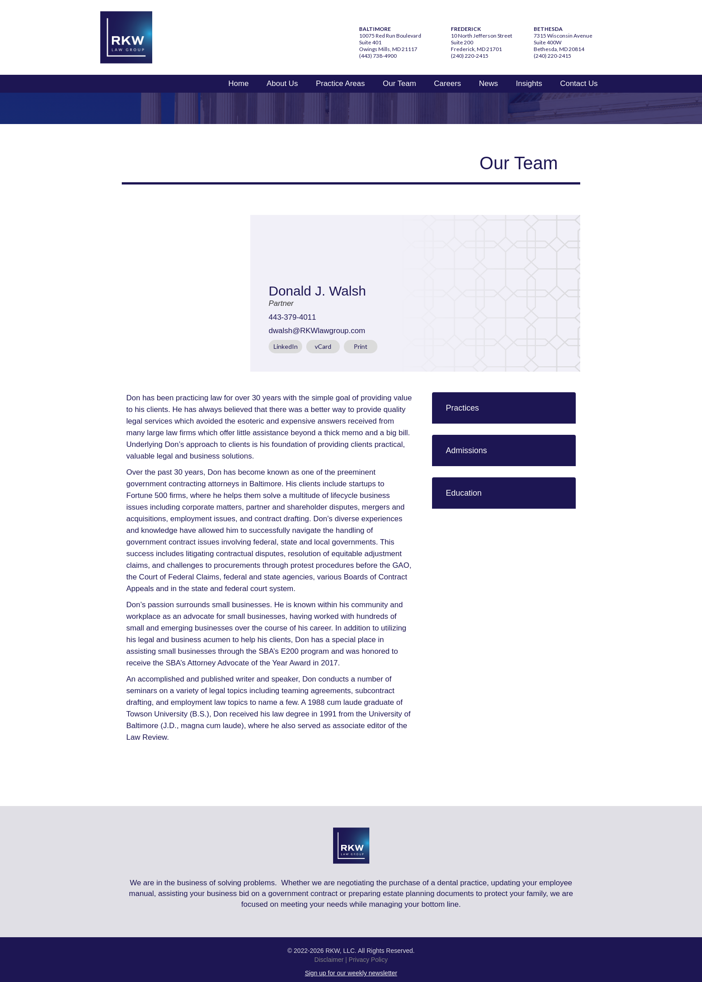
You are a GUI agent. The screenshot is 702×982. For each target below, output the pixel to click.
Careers (447, 83)
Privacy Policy (368, 959)
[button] (504, 408)
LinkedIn (286, 346)
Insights (529, 83)
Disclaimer (328, 959)
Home (238, 83)
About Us (282, 83)
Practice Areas (340, 83)
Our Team (399, 83)
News (488, 83)
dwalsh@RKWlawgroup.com (317, 330)
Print (361, 346)
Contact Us (579, 83)
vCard (323, 346)
